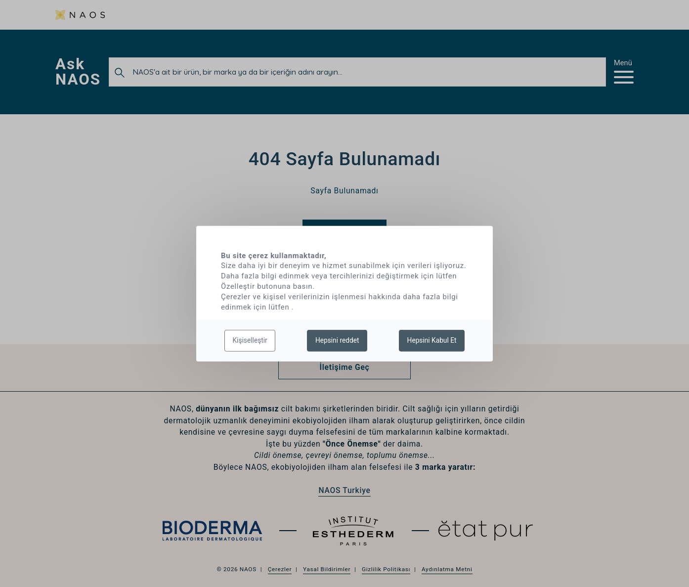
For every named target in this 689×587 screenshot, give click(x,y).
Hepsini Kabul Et (432, 340)
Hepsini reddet (337, 340)
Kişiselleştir (250, 340)
